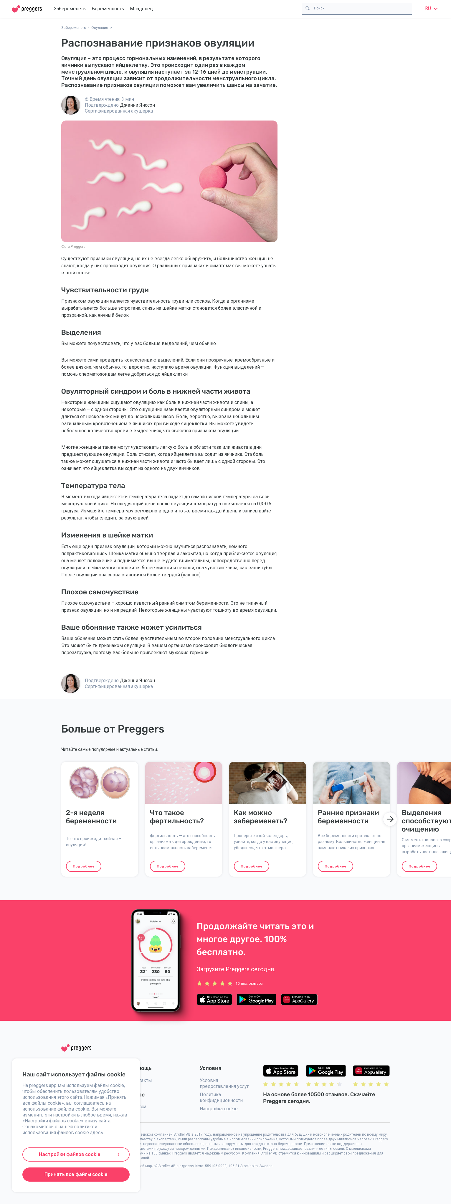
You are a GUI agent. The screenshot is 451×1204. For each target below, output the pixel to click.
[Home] (27, 9)
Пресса (138, 1106)
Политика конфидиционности (221, 1097)
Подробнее (84, 866)
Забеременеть (70, 8)
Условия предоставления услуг (224, 1083)
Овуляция (99, 28)
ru (432, 8)
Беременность (108, 8)
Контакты (141, 1080)
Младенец (141, 8)
